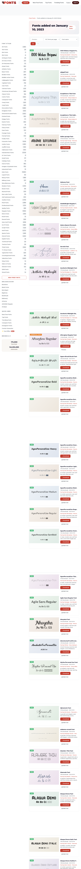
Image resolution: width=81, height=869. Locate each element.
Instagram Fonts (7, 325)
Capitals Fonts (6, 83)
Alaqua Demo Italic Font (68, 839)
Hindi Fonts (5, 158)
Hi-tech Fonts (6, 155)
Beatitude (5, 295)
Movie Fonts (5, 188)
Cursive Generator (7, 328)
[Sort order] (69, 39)
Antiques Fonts (6, 58)
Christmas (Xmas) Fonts (9, 91)
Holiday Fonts (6, 161)
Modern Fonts (6, 186)
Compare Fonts (6, 323)
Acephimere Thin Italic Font (69, 115)
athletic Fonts (6, 69)
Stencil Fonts (6, 236)
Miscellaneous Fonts (8, 183)
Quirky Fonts (6, 208)
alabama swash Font (67, 729)
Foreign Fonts (6, 133)
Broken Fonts (6, 74)
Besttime (5, 284)
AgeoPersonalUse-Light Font (70, 466)
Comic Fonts (6, 97)
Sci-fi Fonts (5, 225)
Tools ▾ (68, 2)
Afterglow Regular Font (68, 335)
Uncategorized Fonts (8, 255)
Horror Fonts (6, 163)
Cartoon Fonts (6, 88)
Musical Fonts (6, 191)
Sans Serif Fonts (7, 222)
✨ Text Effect (8, 331)
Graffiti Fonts (6, 147)
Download (65, 61)
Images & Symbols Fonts (9, 166)
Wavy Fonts (5, 261)
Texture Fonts (6, 244)
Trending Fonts (59, 2)
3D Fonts (4, 47)
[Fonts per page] (52, 39)
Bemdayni (5, 290)
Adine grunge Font (66, 136)
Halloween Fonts (7, 150)
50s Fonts (5, 49)
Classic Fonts (6, 94)
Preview (63, 349)
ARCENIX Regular (7, 304)
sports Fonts (6, 233)
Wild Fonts (5, 269)
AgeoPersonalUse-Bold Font (70, 378)
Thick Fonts (5, 247)
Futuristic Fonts (7, 141)
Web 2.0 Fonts (6, 264)
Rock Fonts (5, 216)
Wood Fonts (5, 272)
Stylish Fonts (6, 239)
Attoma (4, 301)
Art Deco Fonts (6, 60)
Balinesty (5, 298)
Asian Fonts (5, 66)
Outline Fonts (6, 200)
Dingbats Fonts (6, 111)
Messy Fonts (5, 177)
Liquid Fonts (5, 175)
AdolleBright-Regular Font (69, 203)
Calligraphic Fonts (7, 80)
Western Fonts (6, 266)
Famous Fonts (6, 125)
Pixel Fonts (5, 202)
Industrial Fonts (7, 169)
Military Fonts (6, 180)
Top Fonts (48, 2)
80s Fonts (5, 55)
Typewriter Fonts (7, 252)
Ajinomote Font (65, 708)
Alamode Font (65, 772)
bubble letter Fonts (8, 77)
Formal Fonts (6, 136)
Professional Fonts (7, 205)
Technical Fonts (7, 241)
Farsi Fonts (5, 130)
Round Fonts (6, 219)
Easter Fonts (6, 122)
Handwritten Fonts (8, 152)
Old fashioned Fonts (8, 197)
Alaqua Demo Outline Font (69, 861)
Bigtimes (4, 293)
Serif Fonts (5, 230)
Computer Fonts (7, 99)
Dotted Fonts (6, 116)
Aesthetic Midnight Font (68, 268)
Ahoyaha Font (65, 619)
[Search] (26, 2)
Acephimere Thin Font (68, 93)
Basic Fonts (5, 72)
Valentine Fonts (7, 258)
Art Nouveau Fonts (8, 63)
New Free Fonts (38, 2)
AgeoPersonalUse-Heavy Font (70, 445)
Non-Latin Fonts (7, 194)
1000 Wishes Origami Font (69, 51)
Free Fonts (32, 18)
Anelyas (4, 307)
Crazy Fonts (5, 102)
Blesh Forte (5, 287)
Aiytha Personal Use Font (69, 662)
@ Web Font (64, 65)
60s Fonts (5, 52)
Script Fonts (5, 227)
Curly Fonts (5, 105)
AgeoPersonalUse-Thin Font (70, 576)
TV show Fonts (6, 250)
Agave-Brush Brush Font (68, 356)
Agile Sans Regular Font (68, 598)
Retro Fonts (5, 214)
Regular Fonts (6, 211)
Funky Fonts (5, 138)
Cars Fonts (5, 85)
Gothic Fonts (6, 144)
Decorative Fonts (7, 108)
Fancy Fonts (5, 127)
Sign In (76, 2)
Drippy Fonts (6, 119)
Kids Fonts (5, 172)
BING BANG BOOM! (8, 281)
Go (33, 43)
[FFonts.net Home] (9, 2)
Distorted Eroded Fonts (9, 113)
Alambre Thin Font (66, 751)
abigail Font (64, 72)
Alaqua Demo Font (66, 794)
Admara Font (64, 182)
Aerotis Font (64, 246)
